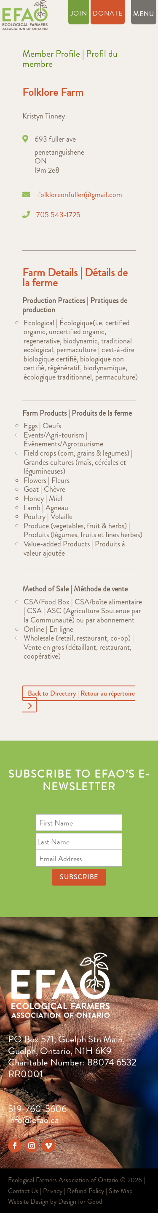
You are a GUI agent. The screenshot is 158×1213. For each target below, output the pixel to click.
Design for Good (80, 1201)
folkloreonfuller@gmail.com (80, 194)
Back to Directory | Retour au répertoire (81, 693)
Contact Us (23, 1191)
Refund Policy (85, 1191)
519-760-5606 (37, 1109)
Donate (108, 14)
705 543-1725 (58, 214)
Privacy (52, 1191)
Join (78, 14)
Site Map (121, 1191)
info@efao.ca (33, 1120)
